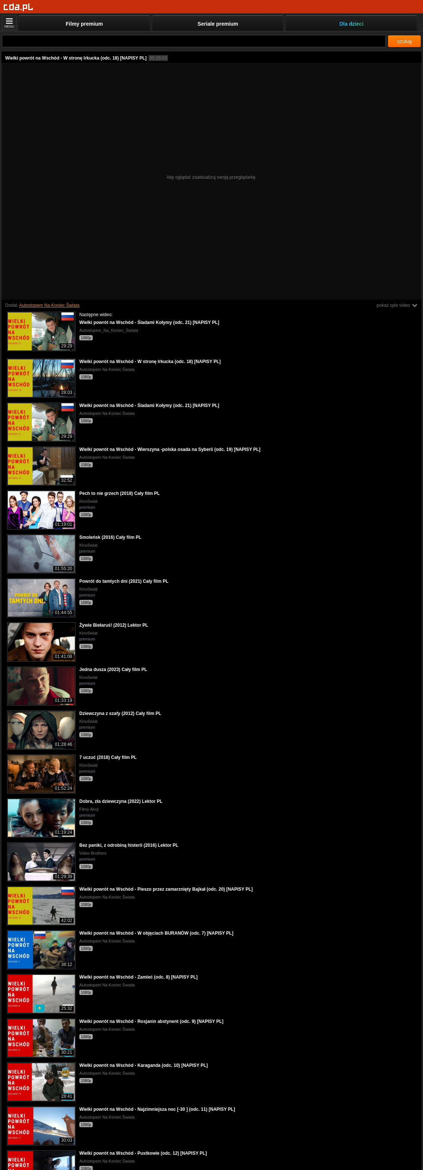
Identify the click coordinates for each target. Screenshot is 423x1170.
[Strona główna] (18, 7)
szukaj (404, 41)
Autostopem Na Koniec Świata (49, 305)
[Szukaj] (194, 41)
